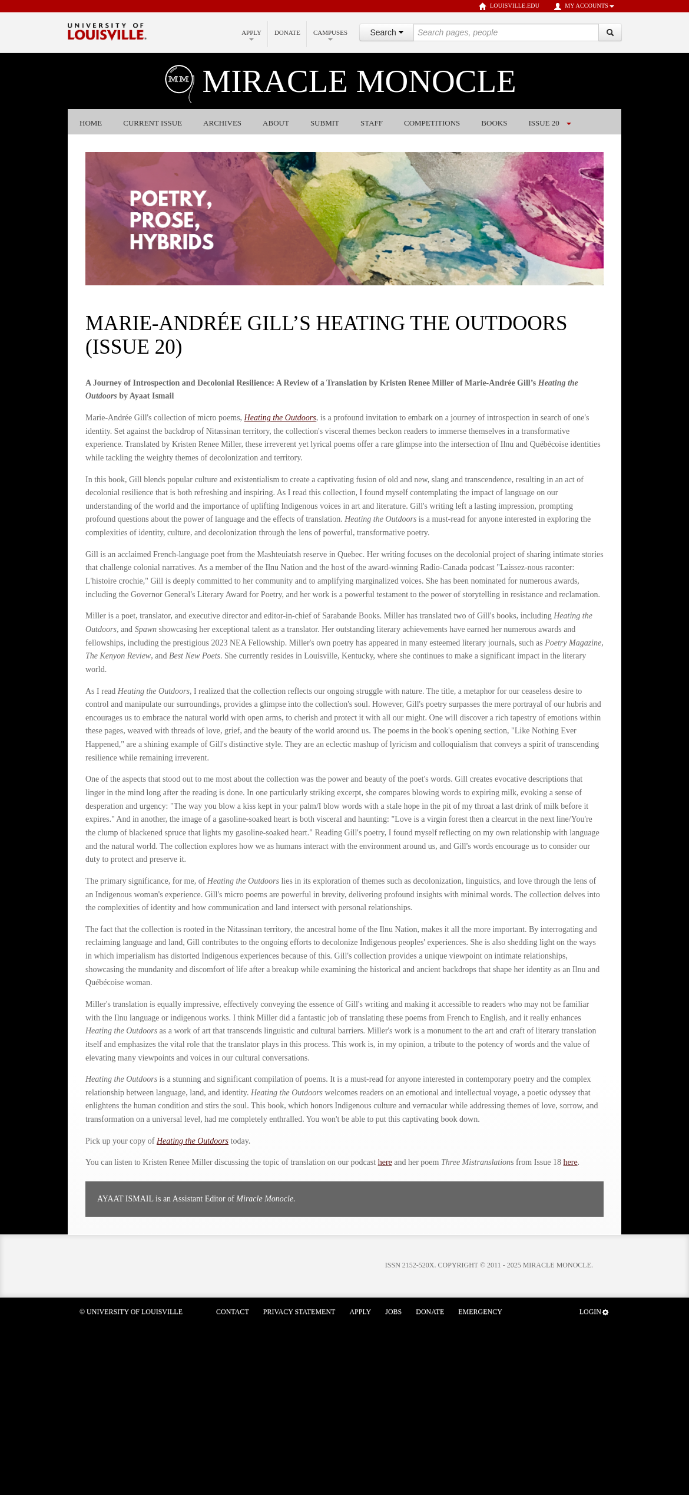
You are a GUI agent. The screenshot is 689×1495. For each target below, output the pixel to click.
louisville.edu (509, 6)
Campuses (330, 35)
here (385, 1162)
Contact (232, 1312)
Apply (251, 35)
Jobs (393, 1312)
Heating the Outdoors (280, 417)
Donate (287, 32)
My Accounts (584, 6)
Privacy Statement (299, 1312)
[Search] (610, 32)
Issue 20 (543, 122)
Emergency (480, 1312)
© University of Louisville (131, 1312)
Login (594, 1312)
